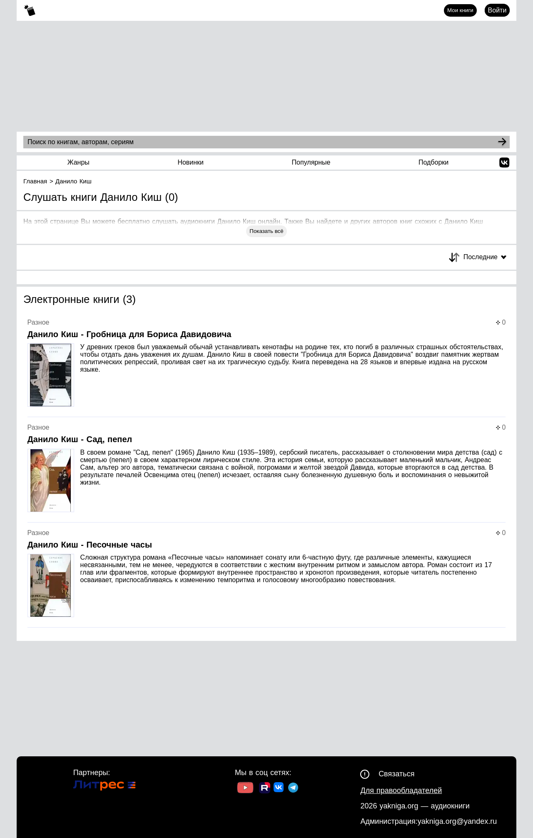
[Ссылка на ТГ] (293, 789)
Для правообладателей (401, 790)
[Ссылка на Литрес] (104, 786)
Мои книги (460, 10)
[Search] (502, 142)
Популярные (311, 162)
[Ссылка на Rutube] (264, 788)
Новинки (190, 162)
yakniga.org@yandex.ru (457, 821)
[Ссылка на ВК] (279, 788)
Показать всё (266, 231)
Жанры (78, 162)
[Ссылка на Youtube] (245, 788)
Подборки (433, 162)
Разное (38, 322)
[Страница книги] (266, 368)
